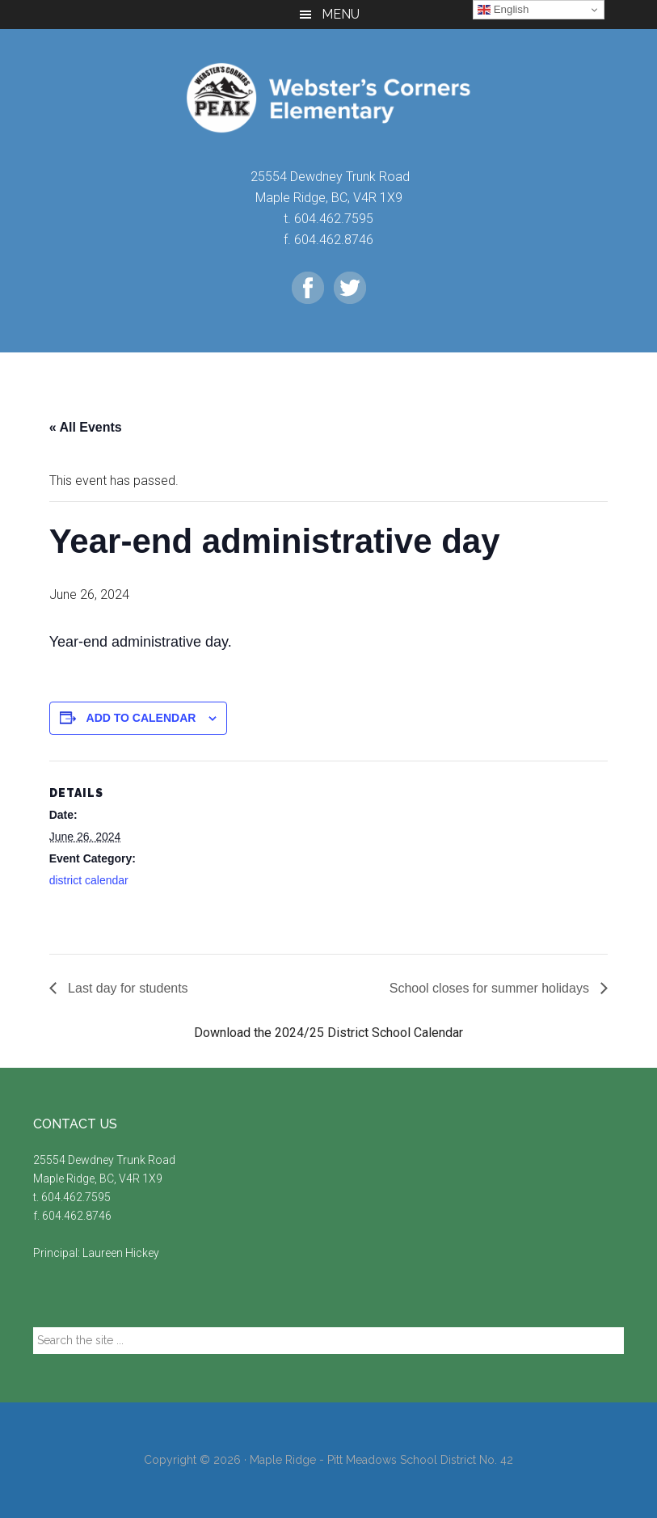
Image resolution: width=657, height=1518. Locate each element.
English (503, 9)
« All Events (85, 427)
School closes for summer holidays (491, 988)
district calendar (88, 880)
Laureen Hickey (120, 1252)
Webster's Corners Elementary (329, 97)
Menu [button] (341, 14)
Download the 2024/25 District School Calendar (328, 1032)
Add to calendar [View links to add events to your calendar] (141, 717)
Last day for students (126, 988)
